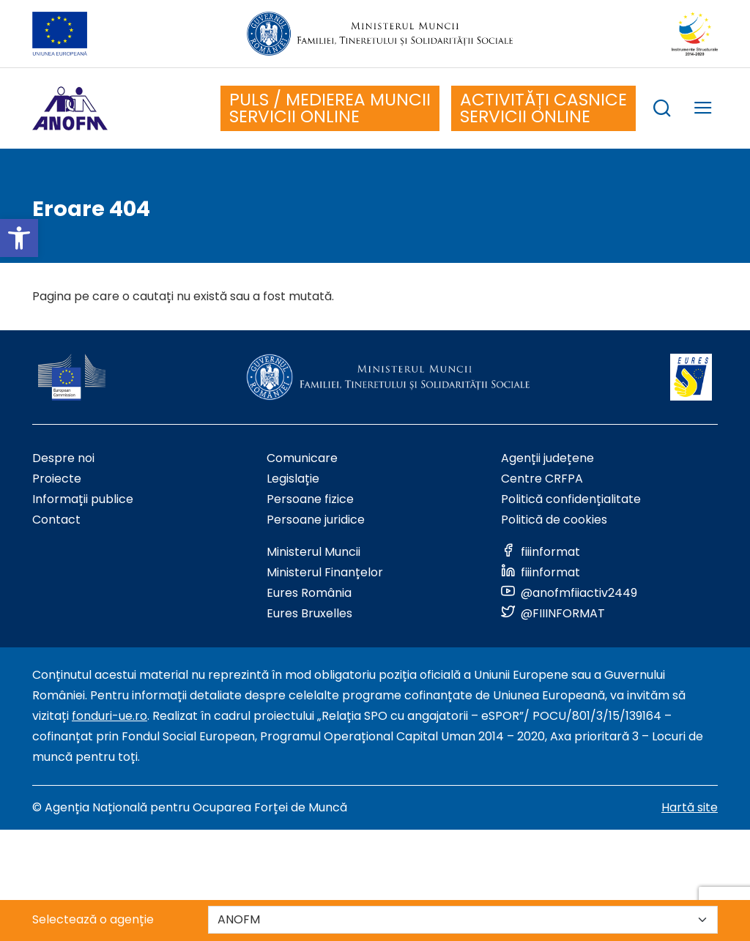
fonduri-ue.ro (109, 715)
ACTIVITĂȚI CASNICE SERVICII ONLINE (543, 108)
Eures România (309, 592)
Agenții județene (547, 458)
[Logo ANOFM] (70, 108)
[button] (19, 238)
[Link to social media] (540, 551)
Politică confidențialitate (571, 499)
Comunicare (302, 458)
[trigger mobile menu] (703, 110)
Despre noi (63, 458)
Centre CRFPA (542, 478)
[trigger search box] (662, 110)
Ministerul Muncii (313, 551)
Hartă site (689, 807)
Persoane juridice (316, 519)
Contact (56, 519)
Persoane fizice (310, 499)
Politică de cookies (554, 519)
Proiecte (56, 478)
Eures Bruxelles (309, 613)
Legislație (293, 478)
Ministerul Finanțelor (325, 572)
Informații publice (82, 499)
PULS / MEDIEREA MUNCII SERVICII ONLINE (330, 108)
